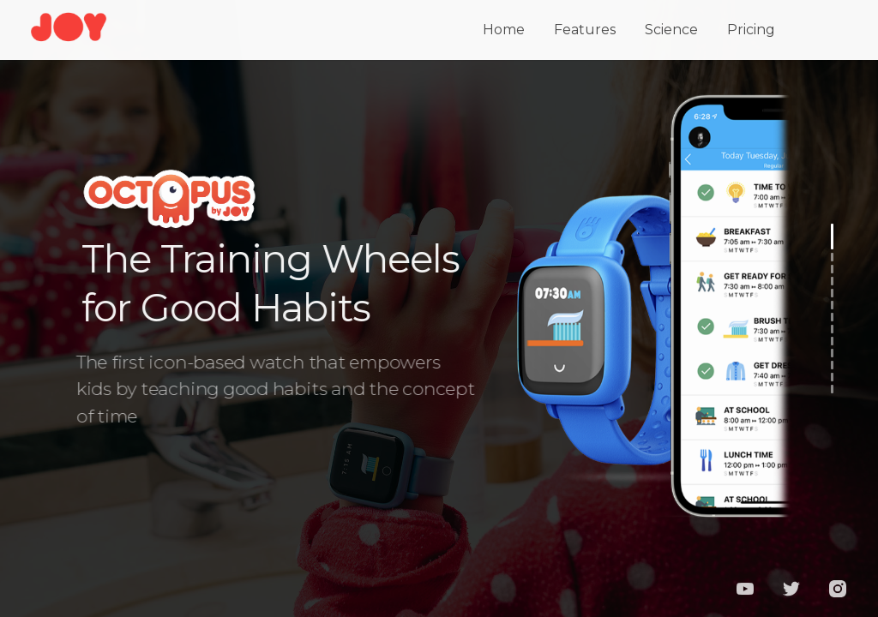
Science (671, 27)
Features (585, 27)
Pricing (751, 27)
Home (504, 27)
